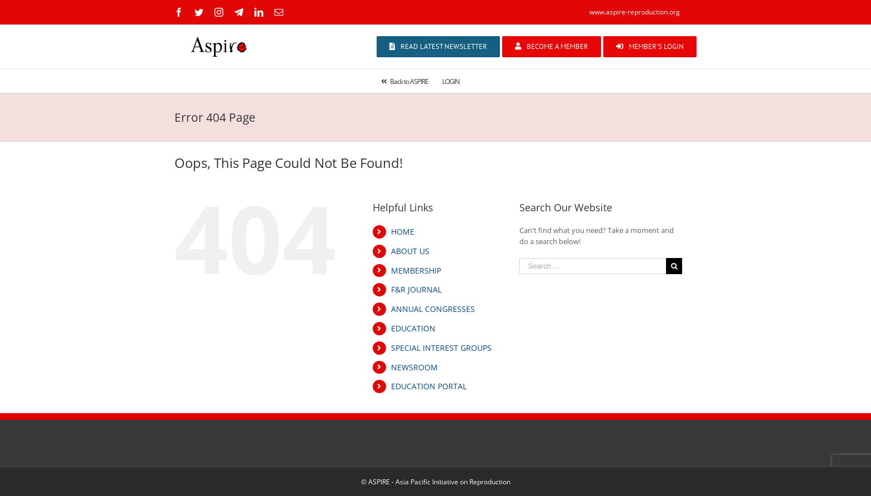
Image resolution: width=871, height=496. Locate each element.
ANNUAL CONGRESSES (433, 309)
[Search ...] (592, 266)
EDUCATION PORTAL (429, 386)
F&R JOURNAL (416, 289)
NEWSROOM (414, 367)
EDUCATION (413, 328)
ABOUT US (410, 251)
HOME (402, 231)
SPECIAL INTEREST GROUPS (441, 348)
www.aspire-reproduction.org (634, 12)
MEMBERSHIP (416, 270)
